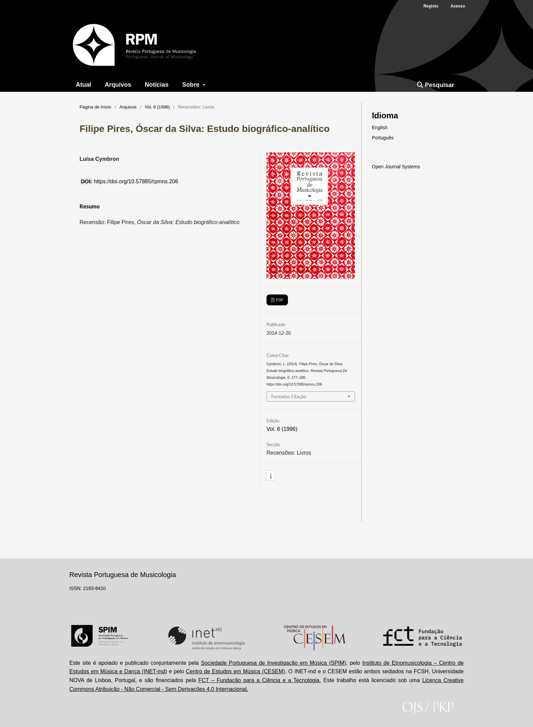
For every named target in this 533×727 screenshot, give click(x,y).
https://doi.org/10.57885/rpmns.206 (136, 181)
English (380, 127)
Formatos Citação (288, 396)
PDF (279, 300)
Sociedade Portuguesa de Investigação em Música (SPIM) (273, 663)
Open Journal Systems (396, 166)
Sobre (191, 84)
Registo (431, 6)
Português (383, 137)
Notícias (157, 84)
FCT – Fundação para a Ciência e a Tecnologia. (260, 680)
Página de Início (95, 106)
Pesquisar (435, 85)
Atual (83, 84)
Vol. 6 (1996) (157, 106)
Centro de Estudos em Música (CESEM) (235, 671)
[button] (271, 476)
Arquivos (118, 84)
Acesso (457, 6)
